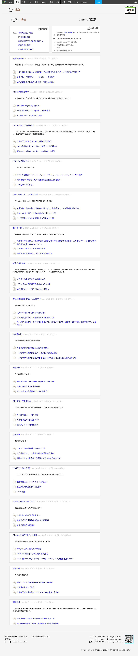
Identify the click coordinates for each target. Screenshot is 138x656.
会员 (135, 2)
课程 (51, 2)
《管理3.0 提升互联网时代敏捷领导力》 (30, 41)
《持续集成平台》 (69, 32)
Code (98, 2)
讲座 (76, 2)
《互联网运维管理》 (24, 45)
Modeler (84, 2)
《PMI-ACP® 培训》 (24, 37)
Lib (30, 2)
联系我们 (90, 650)
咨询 (63, 2)
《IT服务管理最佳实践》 (25, 49)
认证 (57, 2)
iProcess (43, 2)
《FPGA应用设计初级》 (26, 33)
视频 (36, 2)
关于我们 (83, 650)
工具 (69, 2)
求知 (10, 2)
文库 (23, 2)
